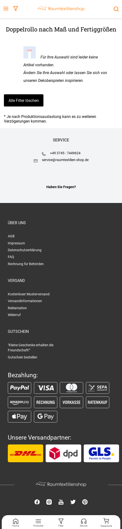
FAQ (11, 257)
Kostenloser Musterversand (29, 294)
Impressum (16, 243)
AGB (11, 236)
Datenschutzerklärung (24, 250)
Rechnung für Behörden (26, 264)
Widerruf (14, 315)
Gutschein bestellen (22, 357)
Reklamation (17, 308)
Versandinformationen (25, 301)
